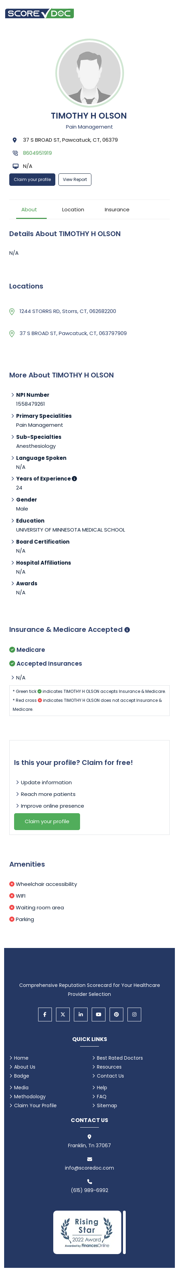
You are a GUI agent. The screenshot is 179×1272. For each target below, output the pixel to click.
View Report (75, 179)
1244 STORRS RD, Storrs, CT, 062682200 (68, 311)
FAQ (102, 1096)
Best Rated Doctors (120, 1057)
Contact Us (110, 1075)
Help (102, 1087)
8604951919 (37, 153)
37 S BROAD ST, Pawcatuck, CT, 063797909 (73, 333)
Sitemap (107, 1105)
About (29, 209)
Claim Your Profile (35, 1105)
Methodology (30, 1096)
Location (73, 209)
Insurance (117, 209)
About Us (24, 1066)
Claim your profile (32, 179)
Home (21, 1057)
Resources (109, 1066)
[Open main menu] (165, 12)
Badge (21, 1075)
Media (21, 1087)
